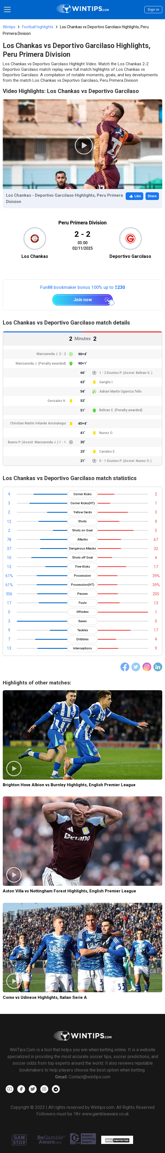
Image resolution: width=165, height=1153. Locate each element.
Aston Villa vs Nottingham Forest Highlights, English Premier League (69, 891)
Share (152, 196)
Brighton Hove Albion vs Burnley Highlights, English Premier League (69, 784)
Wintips (9, 27)
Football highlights (37, 27)
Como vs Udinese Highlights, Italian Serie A (45, 997)
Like (134, 196)
